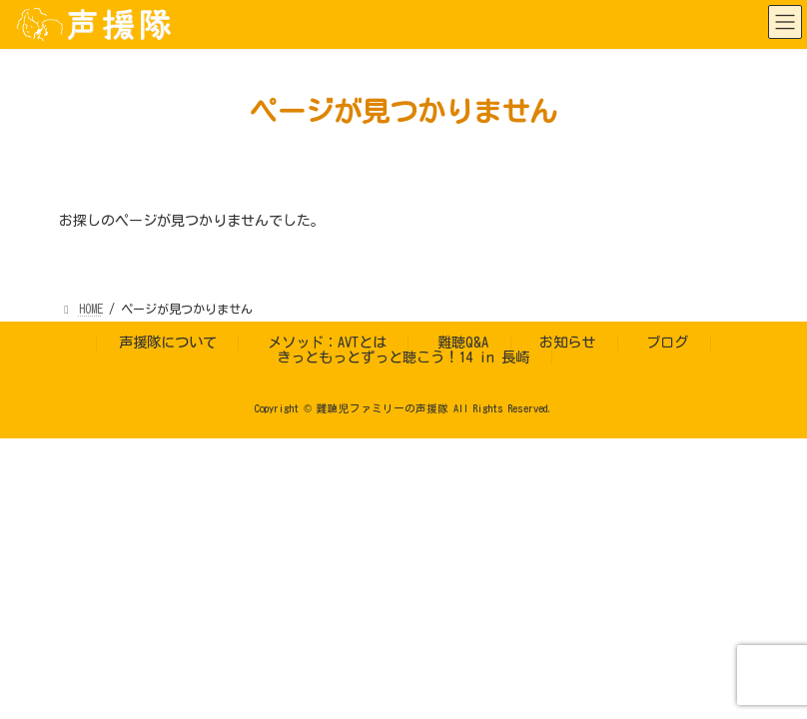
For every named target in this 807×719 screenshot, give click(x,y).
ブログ (667, 342)
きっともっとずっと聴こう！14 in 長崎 (403, 357)
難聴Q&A (462, 342)
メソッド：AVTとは (327, 342)
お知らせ (567, 342)
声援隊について (168, 342)
